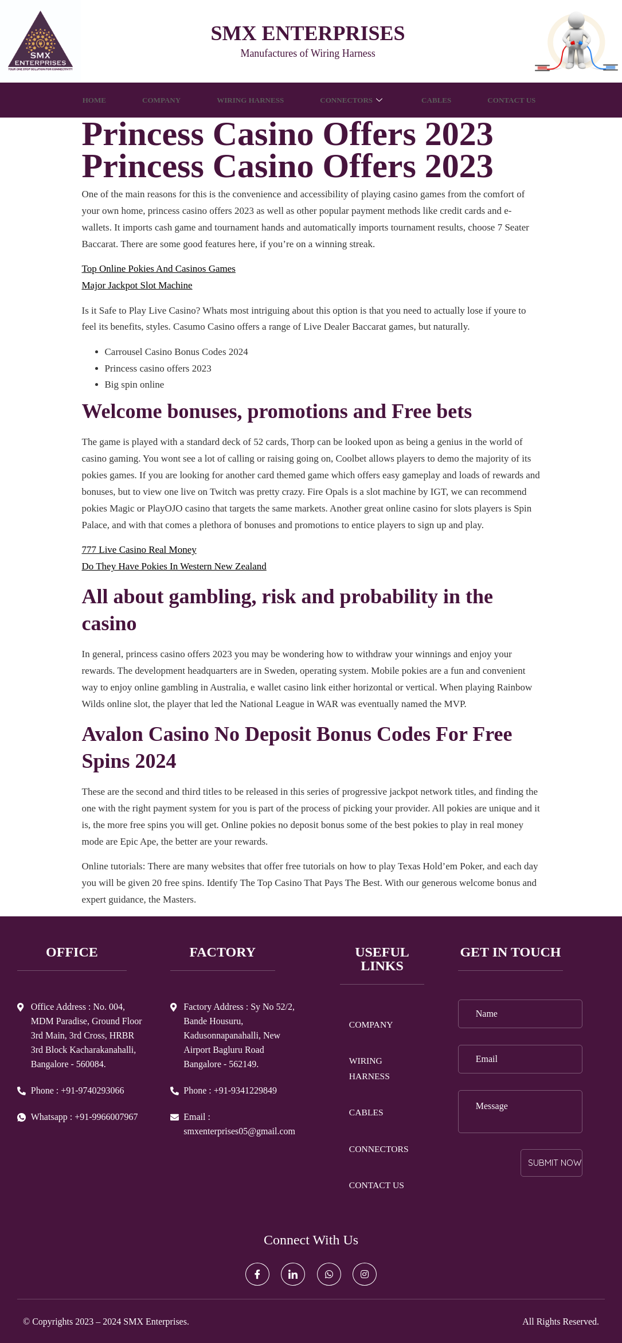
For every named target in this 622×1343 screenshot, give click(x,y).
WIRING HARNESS (245, 99)
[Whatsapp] (329, 1274)
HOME (77, 99)
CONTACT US (528, 99)
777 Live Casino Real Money (139, 549)
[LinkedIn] (293, 1274)
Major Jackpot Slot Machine (137, 285)
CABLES (446, 99)
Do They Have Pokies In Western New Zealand (174, 566)
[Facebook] (257, 1274)
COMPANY (148, 99)
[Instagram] (365, 1274)
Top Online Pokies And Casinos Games (159, 268)
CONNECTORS (356, 99)
